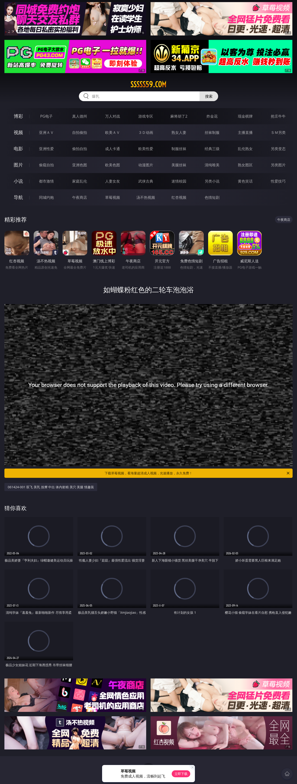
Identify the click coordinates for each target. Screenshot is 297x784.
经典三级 (212, 148)
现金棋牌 (245, 116)
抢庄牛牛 (278, 116)
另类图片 (278, 164)
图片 (18, 165)
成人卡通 (112, 148)
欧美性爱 (145, 148)
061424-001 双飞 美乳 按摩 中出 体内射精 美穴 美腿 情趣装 (51, 487)
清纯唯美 (212, 164)
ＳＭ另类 (278, 132)
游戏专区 (145, 116)
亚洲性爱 (46, 148)
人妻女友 (112, 181)
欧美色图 (112, 164)
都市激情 (46, 181)
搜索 (209, 96)
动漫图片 (145, 164)
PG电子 (46, 116)
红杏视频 (178, 197)
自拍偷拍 (79, 132)
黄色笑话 (245, 181)
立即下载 (180, 773)
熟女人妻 (178, 132)
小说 (18, 181)
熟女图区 (245, 164)
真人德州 (79, 116)
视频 (18, 132)
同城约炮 (46, 197)
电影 (18, 148)
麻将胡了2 (178, 116)
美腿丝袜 (178, 164)
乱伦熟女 (245, 148)
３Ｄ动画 (145, 132)
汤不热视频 (145, 197)
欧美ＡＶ (112, 132)
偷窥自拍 (46, 164)
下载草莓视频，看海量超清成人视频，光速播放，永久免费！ (197, 473)
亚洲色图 (79, 164)
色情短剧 (212, 197)
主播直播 (245, 132)
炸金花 (212, 116)
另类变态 (278, 148)
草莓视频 (112, 197)
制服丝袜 (178, 148)
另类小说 (212, 181)
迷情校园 (178, 181)
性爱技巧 (278, 181)
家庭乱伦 (79, 181)
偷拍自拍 (79, 148)
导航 (18, 197)
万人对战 (112, 116)
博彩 (18, 116)
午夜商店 (79, 197)
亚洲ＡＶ (46, 132)
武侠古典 (145, 181)
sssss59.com (148, 84)
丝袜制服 (212, 132)
